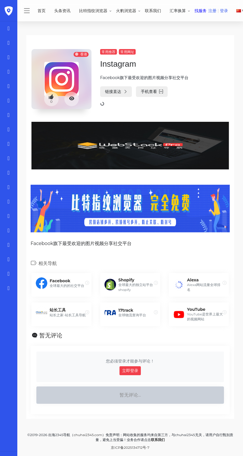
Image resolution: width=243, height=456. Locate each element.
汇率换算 (178, 10)
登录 (224, 10)
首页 (42, 10)
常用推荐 (108, 52)
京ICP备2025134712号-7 (130, 447)
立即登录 (130, 370)
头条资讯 (62, 10)
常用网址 (127, 52)
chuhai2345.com (88, 435)
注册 (212, 10)
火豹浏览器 (126, 10)
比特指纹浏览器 (93, 10)
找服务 (201, 10)
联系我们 (153, 10)
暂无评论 (50, 335)
